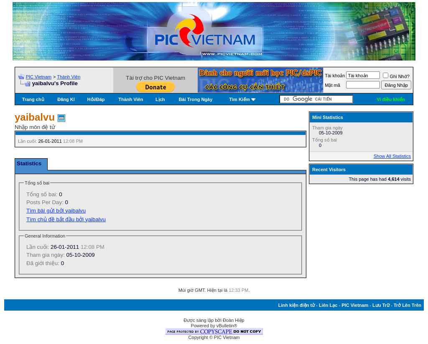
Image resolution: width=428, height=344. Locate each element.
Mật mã (332, 85)
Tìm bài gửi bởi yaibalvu (56, 210)
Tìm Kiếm (239, 99)
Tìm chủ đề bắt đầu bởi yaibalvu (66, 219)
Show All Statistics (392, 156)
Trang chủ (33, 99)
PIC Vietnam (39, 76)
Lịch (160, 99)
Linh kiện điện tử (296, 305)
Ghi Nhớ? (396, 76)
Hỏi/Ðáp (96, 99)
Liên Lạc (328, 305)
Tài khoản (335, 75)
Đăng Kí (66, 99)
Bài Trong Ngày (196, 99)
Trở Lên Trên (407, 305)
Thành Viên (68, 76)
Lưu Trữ (381, 305)
